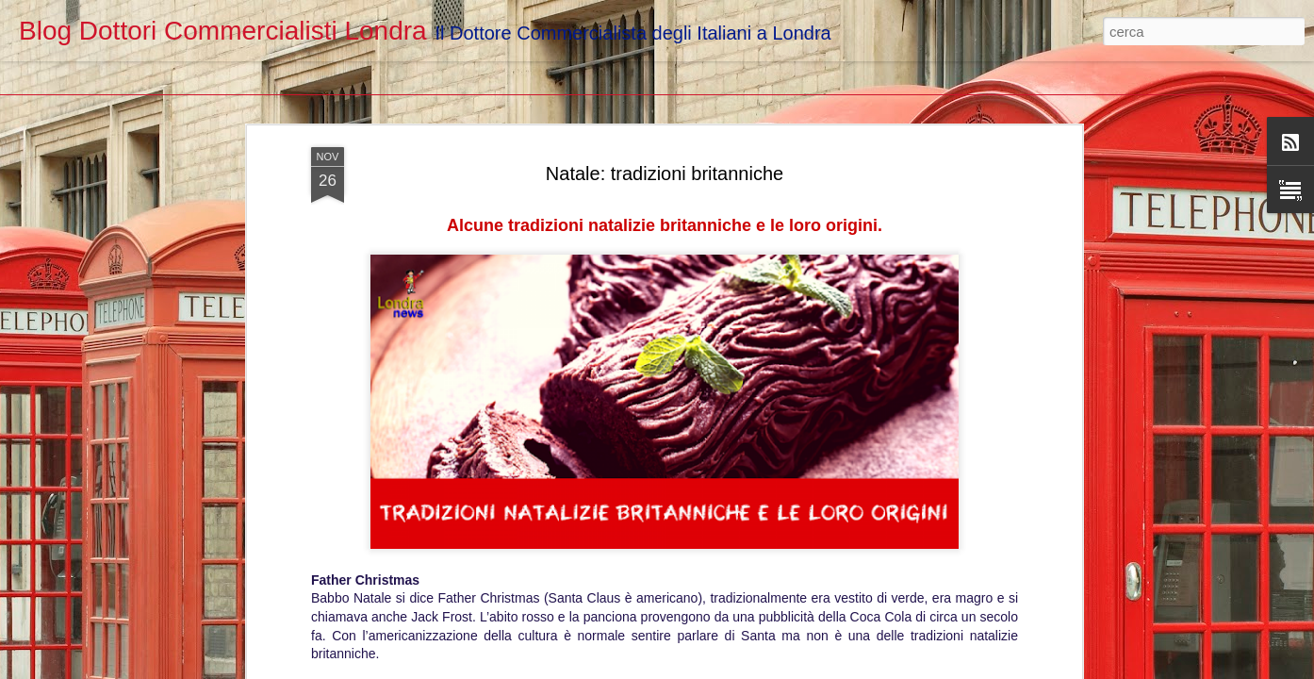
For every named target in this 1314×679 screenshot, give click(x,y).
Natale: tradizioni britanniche (664, 83)
